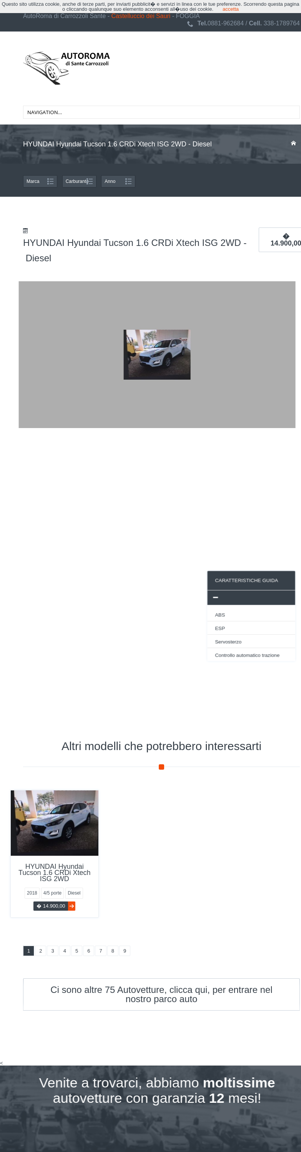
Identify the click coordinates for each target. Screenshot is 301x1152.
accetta (231, 9)
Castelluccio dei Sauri (140, 16)
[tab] (128, 597)
